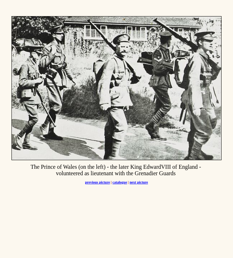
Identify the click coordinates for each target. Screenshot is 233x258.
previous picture (97, 182)
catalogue (120, 182)
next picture (139, 182)
